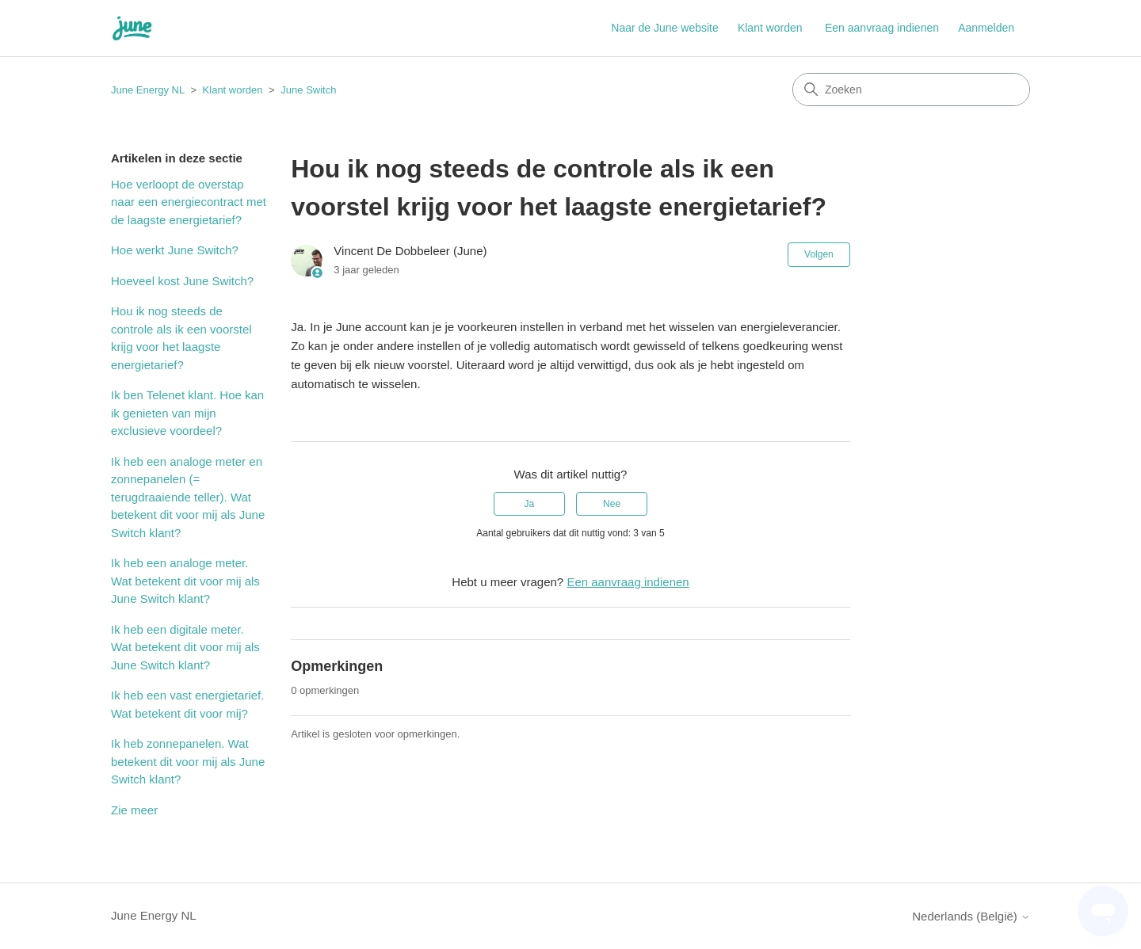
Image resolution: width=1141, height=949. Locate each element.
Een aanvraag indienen (882, 27)
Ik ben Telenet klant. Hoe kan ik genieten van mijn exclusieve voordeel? (187, 412)
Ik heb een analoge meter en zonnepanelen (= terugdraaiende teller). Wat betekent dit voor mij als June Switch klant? (188, 497)
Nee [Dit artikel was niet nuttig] (611, 503)
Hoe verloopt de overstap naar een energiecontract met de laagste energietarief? (188, 202)
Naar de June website (664, 27)
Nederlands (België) (971, 916)
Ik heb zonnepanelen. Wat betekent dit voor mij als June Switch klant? (188, 761)
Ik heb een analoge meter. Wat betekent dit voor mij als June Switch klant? (185, 580)
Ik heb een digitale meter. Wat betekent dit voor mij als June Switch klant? (185, 647)
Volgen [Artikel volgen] (819, 254)
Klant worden (770, 27)
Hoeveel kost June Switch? (182, 281)
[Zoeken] (911, 89)
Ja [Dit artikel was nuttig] (530, 503)
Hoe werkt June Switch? (175, 250)
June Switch (308, 90)
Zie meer (134, 810)
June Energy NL (148, 90)
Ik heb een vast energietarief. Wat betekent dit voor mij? (187, 704)
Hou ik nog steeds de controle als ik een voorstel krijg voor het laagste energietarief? (181, 338)
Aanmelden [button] (986, 27)
